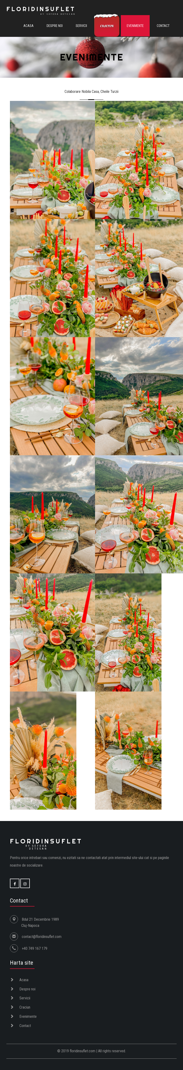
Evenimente (135, 26)
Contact (163, 26)
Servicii (81, 26)
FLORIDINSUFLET (41, 10)
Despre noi (55, 26)
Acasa (28, 26)
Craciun (106, 26)
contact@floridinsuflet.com (41, 936)
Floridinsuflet (46, 843)
